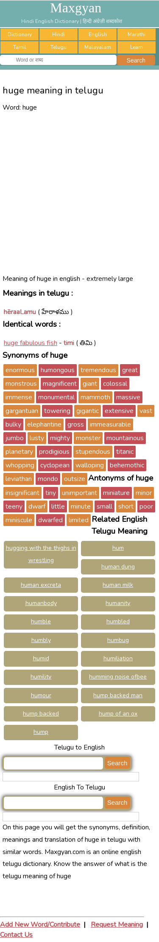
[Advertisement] (79, 193)
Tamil (19, 47)
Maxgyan (75, 7)
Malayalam (97, 47)
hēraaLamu (20, 312)
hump (40, 732)
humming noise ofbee (118, 677)
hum (118, 548)
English (98, 34)
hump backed (41, 714)
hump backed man (117, 695)
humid (41, 658)
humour (41, 695)
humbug (118, 640)
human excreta (41, 585)
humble (41, 621)
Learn (136, 47)
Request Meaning (117, 924)
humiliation (118, 658)
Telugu (58, 47)
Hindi (58, 34)
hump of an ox (118, 714)
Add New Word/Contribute (40, 924)
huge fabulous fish (30, 343)
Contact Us (16, 934)
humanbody (41, 603)
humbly (41, 640)
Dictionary (20, 34)
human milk (118, 585)
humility (41, 677)
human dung (118, 567)
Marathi (136, 34)
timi (69, 343)
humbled (118, 621)
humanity (118, 603)
